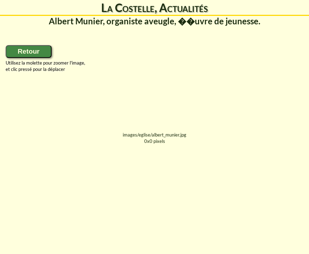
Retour (29, 51)
